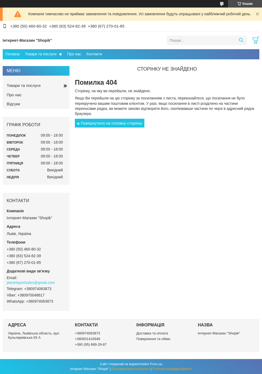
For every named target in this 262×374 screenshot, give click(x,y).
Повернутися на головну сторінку (111, 123)
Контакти (94, 54)
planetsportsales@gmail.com (31, 282)
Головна (12, 54)
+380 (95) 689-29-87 (91, 344)
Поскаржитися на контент (131, 369)
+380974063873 (87, 333)
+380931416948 (87, 339)
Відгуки (13, 104)
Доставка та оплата (152, 333)
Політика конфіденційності (172, 369)
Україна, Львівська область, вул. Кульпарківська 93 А (34, 335)
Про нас (74, 54)
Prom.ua (156, 364)
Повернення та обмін (153, 339)
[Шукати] (241, 40)
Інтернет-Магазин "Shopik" (219, 333)
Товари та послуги (40, 54)
